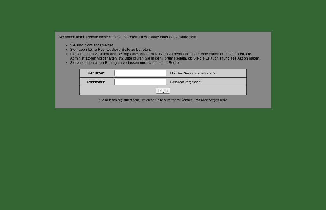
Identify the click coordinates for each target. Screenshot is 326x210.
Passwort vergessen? (186, 82)
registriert (125, 100)
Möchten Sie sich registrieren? (192, 73)
